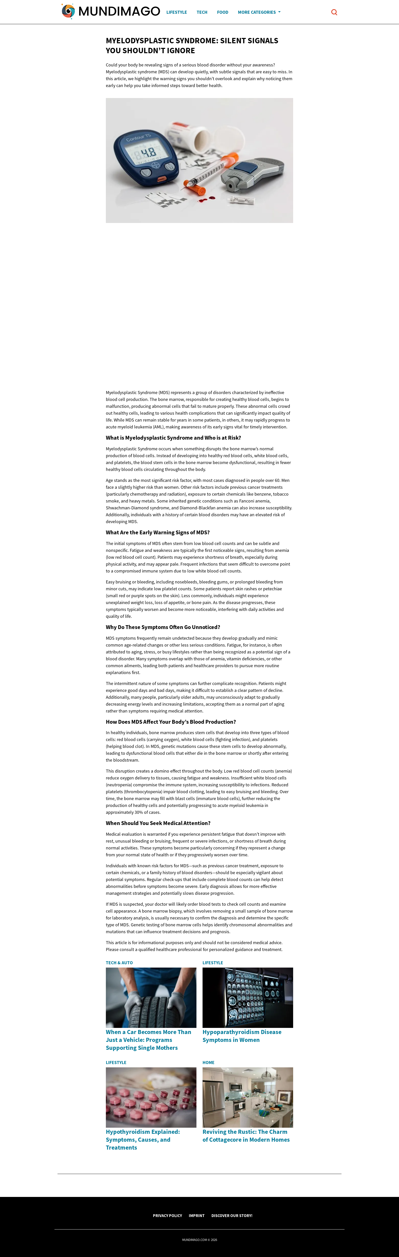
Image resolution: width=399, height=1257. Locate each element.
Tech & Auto (119, 963)
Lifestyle (176, 12)
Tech (202, 12)
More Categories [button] (257, 12)
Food (222, 12)
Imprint (197, 1215)
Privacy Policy (167, 1215)
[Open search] (334, 12)
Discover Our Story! (231, 1215)
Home (209, 1062)
